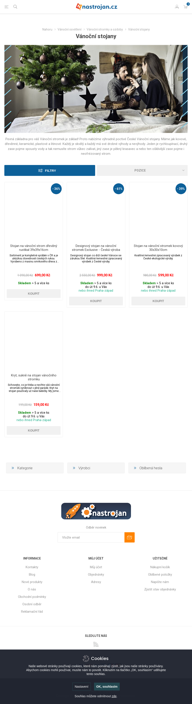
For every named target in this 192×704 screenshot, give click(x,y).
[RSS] (96, 644)
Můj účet (96, 567)
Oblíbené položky (160, 574)
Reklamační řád (32, 612)
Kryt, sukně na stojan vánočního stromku (33, 377)
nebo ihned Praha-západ (96, 290)
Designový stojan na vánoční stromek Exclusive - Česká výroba (96, 248)
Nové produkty (32, 582)
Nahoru (47, 29)
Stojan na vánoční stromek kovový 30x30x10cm (158, 248)
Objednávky (96, 574)
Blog (32, 574)
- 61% (118, 188)
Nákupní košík (160, 567)
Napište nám (160, 582)
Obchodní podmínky (32, 597)
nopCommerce (104, 686)
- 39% (181, 188)
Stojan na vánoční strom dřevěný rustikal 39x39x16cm (33, 248)
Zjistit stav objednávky (160, 589)
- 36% (56, 188)
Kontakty (32, 567)
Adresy (96, 582)
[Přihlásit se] (91, 537)
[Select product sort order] (142, 170)
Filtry (50, 170)
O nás (32, 589)
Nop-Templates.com (105, 691)
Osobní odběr (31, 604)
